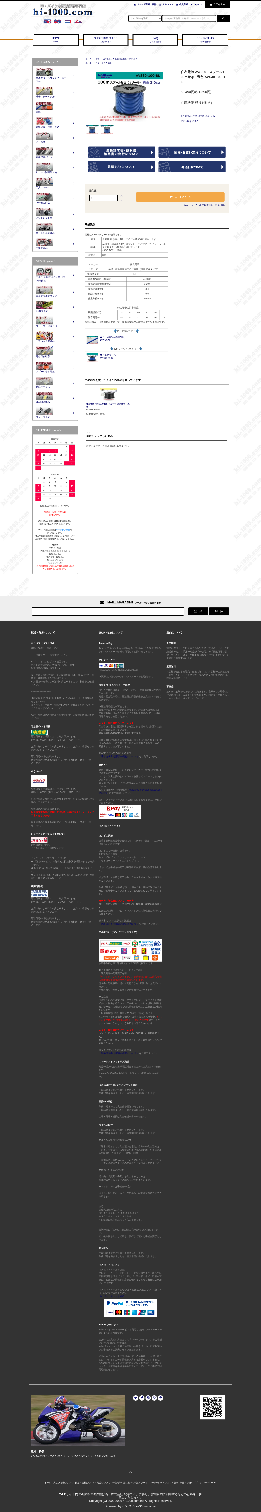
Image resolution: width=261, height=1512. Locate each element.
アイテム (216, 4)
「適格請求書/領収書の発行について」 (119, 756)
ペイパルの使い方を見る (111, 1296)
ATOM (213, 1482)
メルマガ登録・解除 (146, 4)
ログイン (198, 4)
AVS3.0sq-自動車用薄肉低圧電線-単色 (120, 59)
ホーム (89, 59)
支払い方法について (63, 1482)
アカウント (167, 4)
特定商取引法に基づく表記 (212, 205)
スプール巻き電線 (104, 63)
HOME (56, 40)
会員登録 (183, 4)
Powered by (130, 1506)
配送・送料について (85, 1482)
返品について (190, 205)
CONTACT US (205, 40)
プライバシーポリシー (151, 1482)
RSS (206, 1482)
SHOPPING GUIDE (105, 40)
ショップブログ (194, 1482)
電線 (98, 59)
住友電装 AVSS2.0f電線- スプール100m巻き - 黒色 (108, 405)
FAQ (155, 40)
